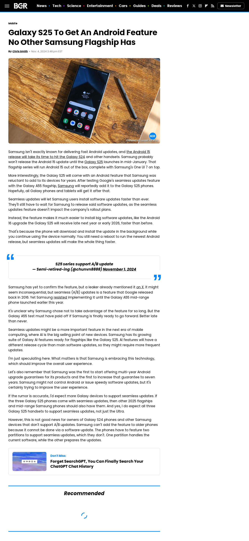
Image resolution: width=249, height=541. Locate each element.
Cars (123, 5)
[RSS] (212, 5)
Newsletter (231, 6)
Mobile (12, 23)
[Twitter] (194, 5)
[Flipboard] (206, 5)
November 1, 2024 (119, 270)
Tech (57, 5)
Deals (157, 5)
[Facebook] (187, 5)
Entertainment (100, 5)
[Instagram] (200, 5)
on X (140, 287)
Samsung (66, 186)
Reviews (174, 5)
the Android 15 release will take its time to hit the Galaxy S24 (79, 154)
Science (74, 5)
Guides (139, 5)
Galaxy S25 (93, 162)
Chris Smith (20, 51)
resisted (60, 298)
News (42, 5)
